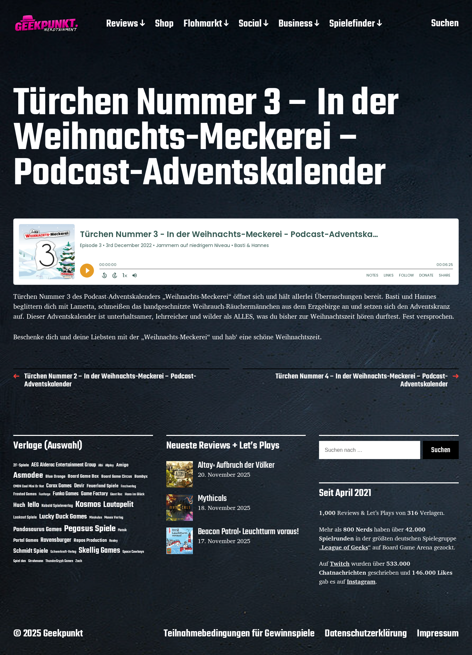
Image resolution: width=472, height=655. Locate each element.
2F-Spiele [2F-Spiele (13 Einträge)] (21, 465)
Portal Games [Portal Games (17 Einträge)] (25, 540)
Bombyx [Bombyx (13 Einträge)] (141, 476)
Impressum (438, 633)
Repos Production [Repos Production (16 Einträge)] (90, 540)
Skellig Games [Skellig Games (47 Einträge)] (99, 551)
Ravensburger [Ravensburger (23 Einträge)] (55, 540)
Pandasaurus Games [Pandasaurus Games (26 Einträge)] (37, 529)
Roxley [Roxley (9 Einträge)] (113, 540)
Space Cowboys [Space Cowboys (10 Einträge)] (133, 551)
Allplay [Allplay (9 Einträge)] (109, 465)
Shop (164, 24)
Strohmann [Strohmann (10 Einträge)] (35, 561)
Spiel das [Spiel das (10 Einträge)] (19, 561)
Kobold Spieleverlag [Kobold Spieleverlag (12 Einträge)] (57, 506)
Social (250, 24)
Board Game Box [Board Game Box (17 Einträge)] (83, 476)
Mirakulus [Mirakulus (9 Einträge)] (95, 517)
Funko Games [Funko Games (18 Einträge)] (66, 494)
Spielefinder (352, 24)
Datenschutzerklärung (366, 633)
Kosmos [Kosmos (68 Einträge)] (88, 505)
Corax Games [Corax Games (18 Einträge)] (59, 486)
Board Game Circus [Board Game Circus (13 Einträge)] (116, 476)
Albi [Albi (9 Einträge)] (100, 465)
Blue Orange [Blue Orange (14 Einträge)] (55, 476)
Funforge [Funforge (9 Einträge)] (44, 494)
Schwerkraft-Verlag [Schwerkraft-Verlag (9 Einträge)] (63, 551)
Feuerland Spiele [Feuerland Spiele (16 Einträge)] (102, 486)
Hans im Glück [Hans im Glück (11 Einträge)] (134, 494)
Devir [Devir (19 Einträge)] (79, 486)
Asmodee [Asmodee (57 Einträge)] (28, 475)
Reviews (122, 24)
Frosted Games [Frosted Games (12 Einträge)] (25, 494)
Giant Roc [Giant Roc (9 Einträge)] (116, 494)
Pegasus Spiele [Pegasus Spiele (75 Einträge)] (90, 529)
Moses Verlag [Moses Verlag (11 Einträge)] (113, 518)
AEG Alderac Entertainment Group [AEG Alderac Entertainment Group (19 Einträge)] (63, 465)
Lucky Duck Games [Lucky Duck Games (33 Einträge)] (63, 517)
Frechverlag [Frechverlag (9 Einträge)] (128, 486)
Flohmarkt (203, 24)
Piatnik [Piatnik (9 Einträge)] (122, 530)
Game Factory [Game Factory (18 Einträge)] (94, 494)
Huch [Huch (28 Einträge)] (19, 505)
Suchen (445, 24)
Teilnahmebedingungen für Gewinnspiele (239, 633)
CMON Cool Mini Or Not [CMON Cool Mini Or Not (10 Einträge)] (28, 486)
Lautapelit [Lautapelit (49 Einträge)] (118, 505)
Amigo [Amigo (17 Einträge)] (122, 465)
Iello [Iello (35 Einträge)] (33, 505)
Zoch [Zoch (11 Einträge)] (78, 561)
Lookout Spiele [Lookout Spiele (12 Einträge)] (25, 518)
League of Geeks (345, 547)
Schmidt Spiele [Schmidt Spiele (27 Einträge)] (30, 551)
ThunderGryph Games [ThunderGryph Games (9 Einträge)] (59, 561)
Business (295, 24)
